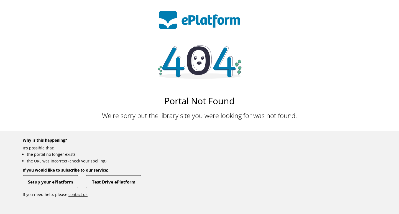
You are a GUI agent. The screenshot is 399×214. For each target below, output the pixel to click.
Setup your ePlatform (50, 182)
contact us (78, 194)
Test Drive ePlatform (113, 182)
